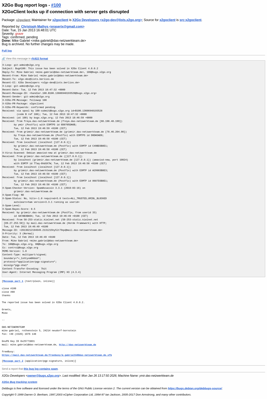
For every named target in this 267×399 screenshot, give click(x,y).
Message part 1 (13, 281)
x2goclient (23, 20)
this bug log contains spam (41, 368)
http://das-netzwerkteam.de (77, 344)
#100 (56, 5)
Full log (7, 50)
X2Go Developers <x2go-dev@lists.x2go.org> (107, 20)
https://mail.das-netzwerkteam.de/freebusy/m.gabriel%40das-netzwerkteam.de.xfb (57, 355)
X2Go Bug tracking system (19, 381)
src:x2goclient (190, 20)
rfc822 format (39, 58)
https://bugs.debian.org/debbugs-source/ (195, 388)
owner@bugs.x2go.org (43, 375)
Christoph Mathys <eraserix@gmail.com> (53, 26)
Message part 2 (13, 361)
